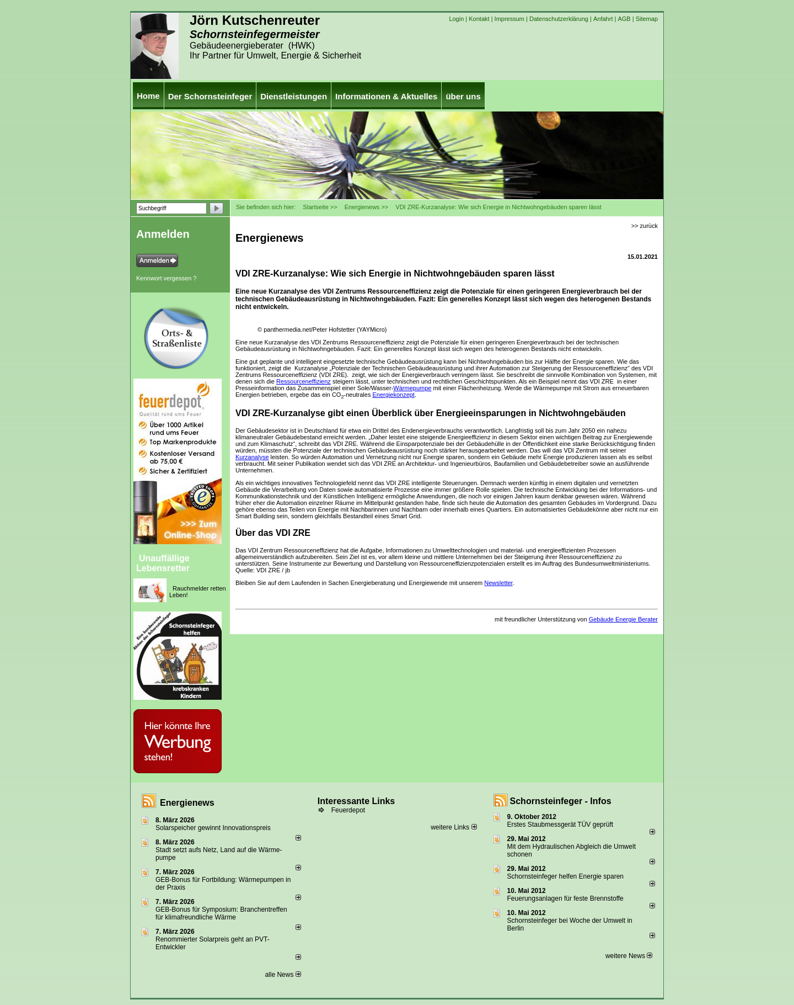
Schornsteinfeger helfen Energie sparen (565, 876)
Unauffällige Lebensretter (163, 563)
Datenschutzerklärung (558, 18)
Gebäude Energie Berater (623, 619)
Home (148, 95)
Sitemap (647, 18)
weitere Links (453, 827)
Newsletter (498, 582)
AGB (624, 18)
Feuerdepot (348, 810)
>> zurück (644, 225)
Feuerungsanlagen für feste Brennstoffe (565, 898)
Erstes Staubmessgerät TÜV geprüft (560, 824)
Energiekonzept (393, 394)
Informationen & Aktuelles (386, 96)
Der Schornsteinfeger (210, 96)
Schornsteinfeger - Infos (560, 801)
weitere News (628, 956)
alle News (283, 975)
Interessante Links (356, 801)
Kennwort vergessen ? (166, 278)
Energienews (187, 802)
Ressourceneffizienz (303, 381)
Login (456, 18)
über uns (463, 96)
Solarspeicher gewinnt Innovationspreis (213, 828)
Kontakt (479, 18)
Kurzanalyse (252, 457)
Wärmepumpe (412, 388)
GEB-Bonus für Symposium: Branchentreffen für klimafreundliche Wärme (221, 913)
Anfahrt (603, 18)
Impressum (509, 18)
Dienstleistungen (293, 96)
